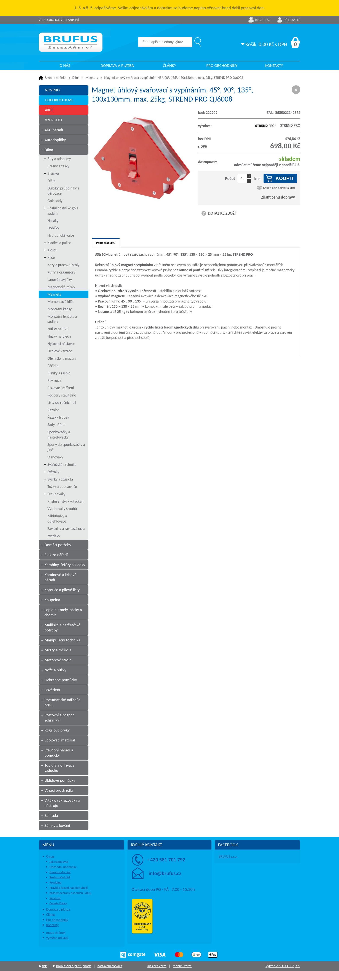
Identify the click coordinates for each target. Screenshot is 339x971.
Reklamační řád (60, 877)
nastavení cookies (109, 966)
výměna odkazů (57, 938)
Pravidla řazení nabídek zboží (69, 888)
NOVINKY (52, 89)
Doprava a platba (117, 65)
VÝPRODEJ (53, 119)
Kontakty (274, 65)
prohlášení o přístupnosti (73, 966)
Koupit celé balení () (279, 188)
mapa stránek (55, 933)
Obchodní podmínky (63, 867)
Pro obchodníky (221, 65)
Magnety (92, 78)
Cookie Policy (58, 903)
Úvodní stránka (55, 78)
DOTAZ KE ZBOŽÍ (222, 213)
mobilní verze (182, 966)
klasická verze (156, 966)
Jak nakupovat (59, 862)
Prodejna (55, 882)
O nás (64, 65)
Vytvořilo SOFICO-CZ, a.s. (282, 966)
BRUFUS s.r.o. (228, 856)
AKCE (49, 109)
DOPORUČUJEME (59, 99)
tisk (44, 966)
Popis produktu (105, 243)
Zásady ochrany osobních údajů (70, 893)
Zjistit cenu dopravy (278, 197)
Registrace (263, 20)
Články (169, 65)
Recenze (55, 898)
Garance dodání (60, 872)
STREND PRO (276, 125)
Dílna (76, 78)
